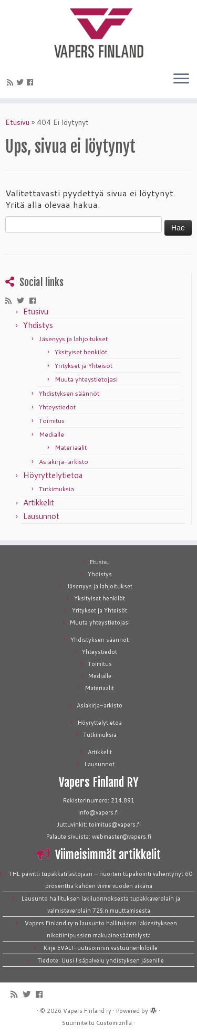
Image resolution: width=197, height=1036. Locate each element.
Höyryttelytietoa (52, 475)
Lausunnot (41, 516)
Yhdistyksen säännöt (69, 393)
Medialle (51, 434)
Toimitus (52, 420)
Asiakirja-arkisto (63, 461)
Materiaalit (71, 447)
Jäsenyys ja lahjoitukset (73, 338)
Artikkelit (38, 502)
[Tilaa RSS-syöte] (11, 82)
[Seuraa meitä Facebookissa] (31, 82)
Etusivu (17, 122)
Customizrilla (114, 1023)
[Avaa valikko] (181, 79)
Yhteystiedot (57, 407)
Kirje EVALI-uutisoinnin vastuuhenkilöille (101, 948)
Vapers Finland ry (87, 1011)
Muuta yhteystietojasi (86, 379)
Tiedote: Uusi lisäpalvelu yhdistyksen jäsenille (100, 960)
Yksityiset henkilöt (81, 351)
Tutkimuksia (56, 488)
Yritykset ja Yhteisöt (83, 365)
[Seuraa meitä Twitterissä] (21, 82)
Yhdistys (38, 325)
